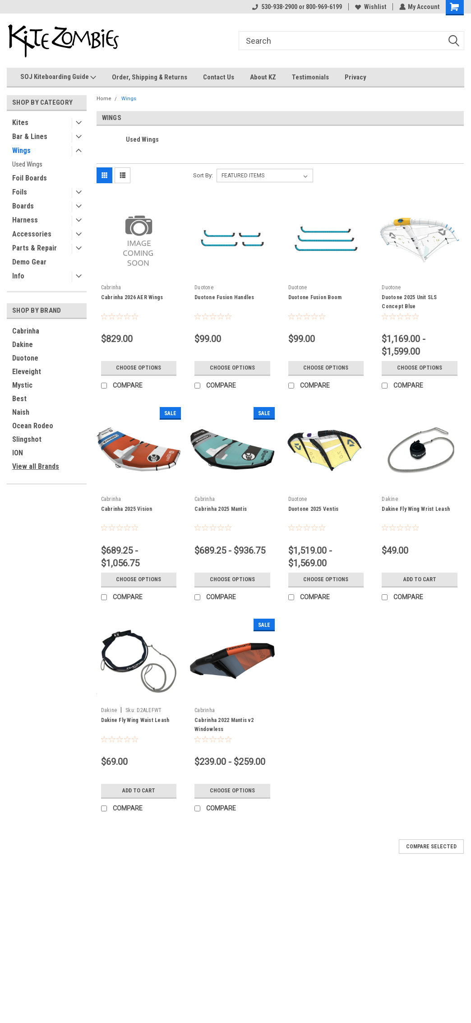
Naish (20, 412)
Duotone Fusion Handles (224, 297)
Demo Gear (29, 262)
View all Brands (35, 466)
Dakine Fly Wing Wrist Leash (416, 509)
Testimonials (310, 77)
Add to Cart (420, 579)
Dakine (22, 344)
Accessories (31, 234)
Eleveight (26, 371)
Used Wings (27, 164)
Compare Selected (431, 846)
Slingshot (27, 439)
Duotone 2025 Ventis (313, 509)
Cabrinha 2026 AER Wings (132, 297)
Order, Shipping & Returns (149, 77)
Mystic (22, 385)
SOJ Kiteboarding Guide (58, 77)
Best (19, 398)
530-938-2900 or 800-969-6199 (297, 6)
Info (18, 276)
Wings (21, 150)
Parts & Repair (34, 248)
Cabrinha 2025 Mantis (220, 509)
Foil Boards (29, 178)
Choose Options (138, 367)
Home (104, 99)
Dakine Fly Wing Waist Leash (135, 720)
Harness (25, 220)
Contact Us (218, 77)
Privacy (355, 77)
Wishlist (370, 6)
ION (17, 453)
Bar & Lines (29, 136)
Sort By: (203, 175)
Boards (23, 206)
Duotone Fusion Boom (315, 297)
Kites (20, 122)
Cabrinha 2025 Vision (126, 509)
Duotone (25, 358)
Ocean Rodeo (32, 425)
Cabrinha (25, 331)
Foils (19, 192)
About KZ (263, 77)
